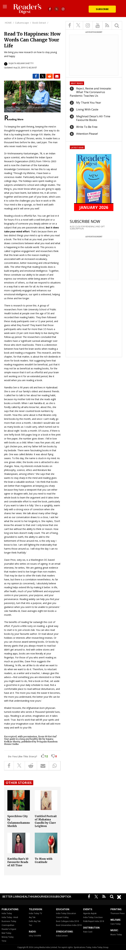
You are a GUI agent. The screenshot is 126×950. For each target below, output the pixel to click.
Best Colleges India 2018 (67, 921)
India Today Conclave (93, 917)
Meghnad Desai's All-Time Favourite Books (93, 118)
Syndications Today (82, 947)
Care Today (115, 924)
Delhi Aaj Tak (34, 921)
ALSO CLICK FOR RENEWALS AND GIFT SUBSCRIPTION (87, 227)
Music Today (116, 934)
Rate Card (87, 932)
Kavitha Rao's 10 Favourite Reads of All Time (17, 862)
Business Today (9, 921)
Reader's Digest (9, 929)
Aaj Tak (32, 917)
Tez (30, 925)
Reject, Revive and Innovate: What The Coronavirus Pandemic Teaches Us (90, 92)
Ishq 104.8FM (35, 936)
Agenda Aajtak (90, 913)
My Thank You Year (88, 102)
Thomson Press (117, 913)
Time (4, 941)
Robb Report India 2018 (93, 921)
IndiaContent (62, 936)
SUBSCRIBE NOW (85, 221)
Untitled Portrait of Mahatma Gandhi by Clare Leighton (46, 821)
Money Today (8, 937)
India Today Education (66, 913)
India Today (7, 913)
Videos (48, 896)
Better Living (11, 896)
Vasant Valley (62, 917)
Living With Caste (87, 109)
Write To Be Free (86, 127)
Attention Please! (87, 134)
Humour (37, 896)
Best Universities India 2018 (69, 925)
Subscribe (102, 9)
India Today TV (35, 913)
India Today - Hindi (10, 917)
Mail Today (6, 933)
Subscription (62, 896)
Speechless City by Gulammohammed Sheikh (19, 821)
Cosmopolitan (8, 925)
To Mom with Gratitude (43, 860)
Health (26, 896)
